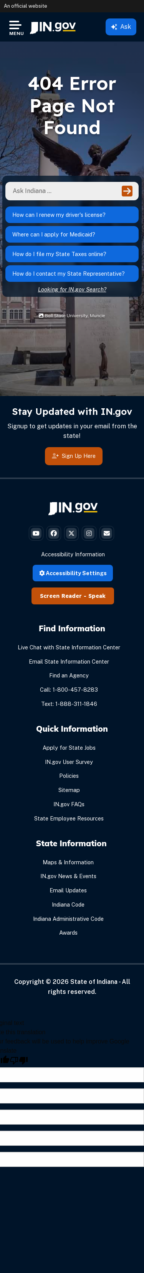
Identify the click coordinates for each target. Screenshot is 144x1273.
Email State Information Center (69, 661)
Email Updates (68, 890)
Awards (68, 932)
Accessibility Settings (73, 573)
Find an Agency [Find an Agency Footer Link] (69, 675)
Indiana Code (68, 904)
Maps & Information (68, 862)
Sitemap (69, 790)
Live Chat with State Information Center (69, 647)
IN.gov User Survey (69, 762)
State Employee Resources (69, 818)
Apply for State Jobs (69, 747)
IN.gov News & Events (68, 876)
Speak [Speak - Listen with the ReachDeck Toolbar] (97, 595)
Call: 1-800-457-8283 (69, 689)
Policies (69, 775)
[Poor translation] (19, 1060)
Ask (121, 26)
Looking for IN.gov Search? (72, 289)
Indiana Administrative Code (68, 918)
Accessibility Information (73, 554)
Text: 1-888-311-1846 (69, 704)
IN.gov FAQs (68, 804)
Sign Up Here (74, 456)
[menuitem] (53, 26)
